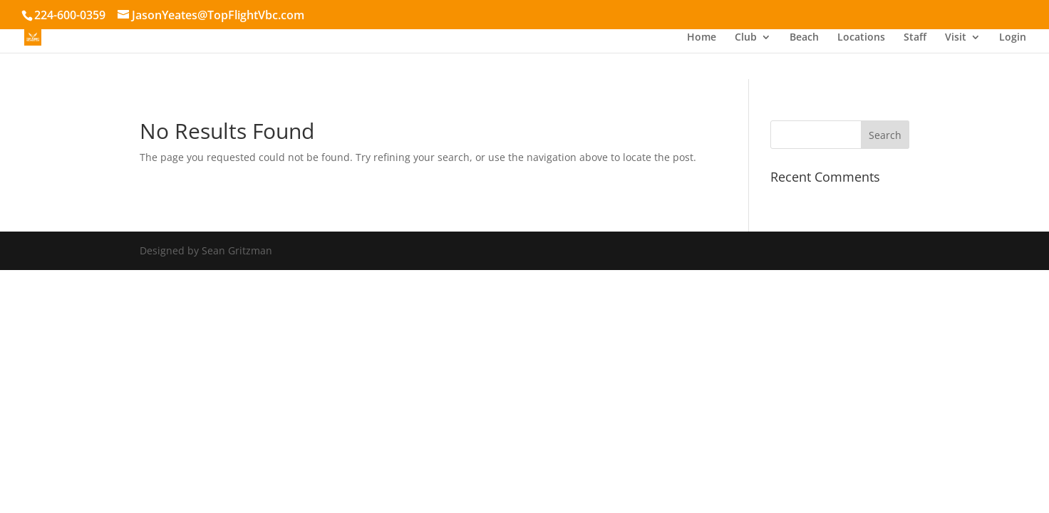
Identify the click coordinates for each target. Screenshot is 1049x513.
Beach (804, 37)
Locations (861, 37)
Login (1012, 37)
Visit (955, 37)
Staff (915, 37)
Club (746, 37)
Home (701, 37)
